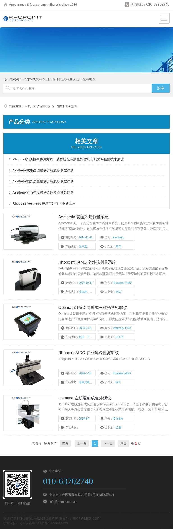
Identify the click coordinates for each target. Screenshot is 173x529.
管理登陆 (43, 523)
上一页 (81, 443)
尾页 (123, 443)
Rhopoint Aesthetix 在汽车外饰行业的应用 (43, 203)
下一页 (108, 443)
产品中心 (44, 106)
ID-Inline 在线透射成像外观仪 (84, 398)
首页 (28, 106)
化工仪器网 (27, 523)
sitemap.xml (59, 523)
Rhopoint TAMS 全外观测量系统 (87, 262)
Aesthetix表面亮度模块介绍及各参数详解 (43, 192)
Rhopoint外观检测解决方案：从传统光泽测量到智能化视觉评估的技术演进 (68, 159)
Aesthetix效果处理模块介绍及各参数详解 (43, 170)
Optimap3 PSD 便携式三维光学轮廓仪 (92, 307)
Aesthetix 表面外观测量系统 (83, 217)
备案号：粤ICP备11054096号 (80, 518)
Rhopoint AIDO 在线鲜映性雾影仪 (88, 353)
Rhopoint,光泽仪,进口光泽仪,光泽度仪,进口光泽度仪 (58, 79)
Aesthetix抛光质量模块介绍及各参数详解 (43, 181)
